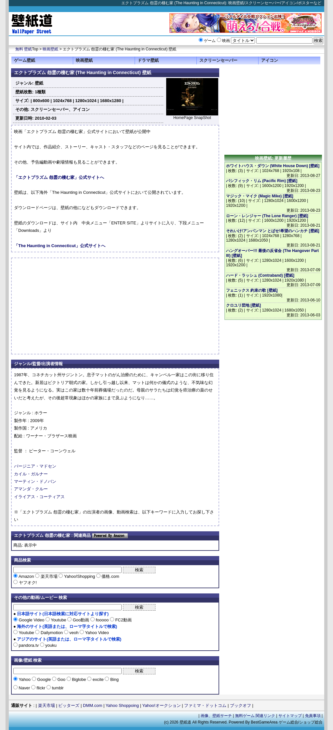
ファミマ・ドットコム (205, 705)
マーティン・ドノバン (35, 481)
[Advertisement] (68, 306)
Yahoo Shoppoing (122, 705)
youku (50, 645)
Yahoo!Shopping (79, 576)
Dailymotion (51, 632)
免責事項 (313, 715)
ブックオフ (240, 705)
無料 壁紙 (23, 49)
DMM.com (92, 705)
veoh (74, 632)
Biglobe (79, 679)
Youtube (58, 619)
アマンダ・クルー (31, 488)
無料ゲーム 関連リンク (255, 715)
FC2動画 (123, 619)
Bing (114, 679)
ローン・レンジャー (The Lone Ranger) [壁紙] (267, 216)
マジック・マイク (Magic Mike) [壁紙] (259, 196)
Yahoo (25, 679)
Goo (61, 679)
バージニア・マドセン (35, 466)
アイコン (269, 60)
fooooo (102, 619)
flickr (41, 687)
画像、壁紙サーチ (216, 715)
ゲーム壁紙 (24, 60)
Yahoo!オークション (161, 705)
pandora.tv (29, 645)
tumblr (57, 687)
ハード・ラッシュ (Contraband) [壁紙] (260, 275)
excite (98, 679)
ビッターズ (68, 705)
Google (44, 679)
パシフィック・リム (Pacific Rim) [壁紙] (261, 181)
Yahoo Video (96, 632)
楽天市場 (49, 576)
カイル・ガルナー (31, 473)
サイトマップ (290, 715)
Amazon (26, 576)
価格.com (109, 576)
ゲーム (210, 40)
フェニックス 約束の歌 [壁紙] (252, 290)
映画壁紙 (50, 49)
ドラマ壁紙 (148, 60)
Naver (24, 687)
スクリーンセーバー (218, 60)
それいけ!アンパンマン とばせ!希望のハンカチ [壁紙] (272, 231)
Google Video (32, 619)
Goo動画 (81, 619)
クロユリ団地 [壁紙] (243, 305)
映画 (226, 40)
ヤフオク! (27, 582)
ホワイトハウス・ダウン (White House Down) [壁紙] (272, 166)
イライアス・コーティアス (39, 496)
